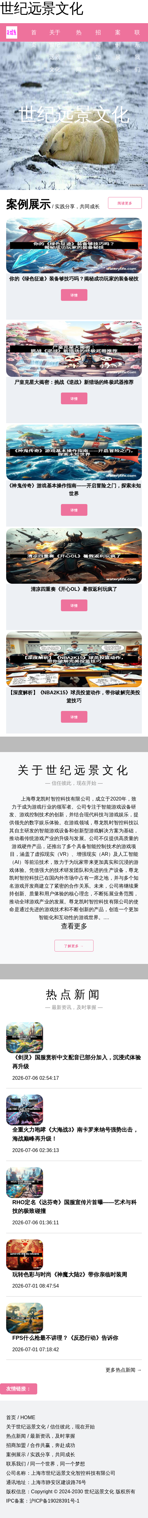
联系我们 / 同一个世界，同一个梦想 (45, 1463)
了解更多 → (74, 946)
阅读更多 (125, 203)
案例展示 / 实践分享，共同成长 (40, 1454)
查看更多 (74, 926)
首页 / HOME (20, 1417)
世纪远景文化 (41, 8)
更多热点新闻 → (124, 1370)
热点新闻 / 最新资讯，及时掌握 (40, 1436)
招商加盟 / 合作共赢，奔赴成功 (40, 1445)
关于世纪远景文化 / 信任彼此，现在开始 (50, 1426)
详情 (74, 295)
